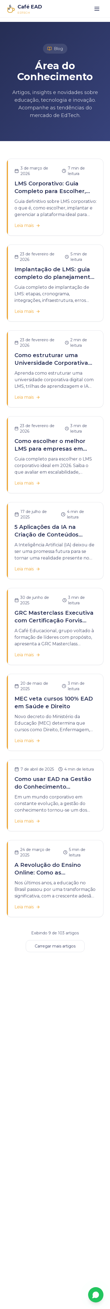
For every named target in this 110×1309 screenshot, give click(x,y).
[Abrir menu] (96, 8)
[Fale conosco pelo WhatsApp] (95, 1294)
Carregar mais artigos (55, 946)
